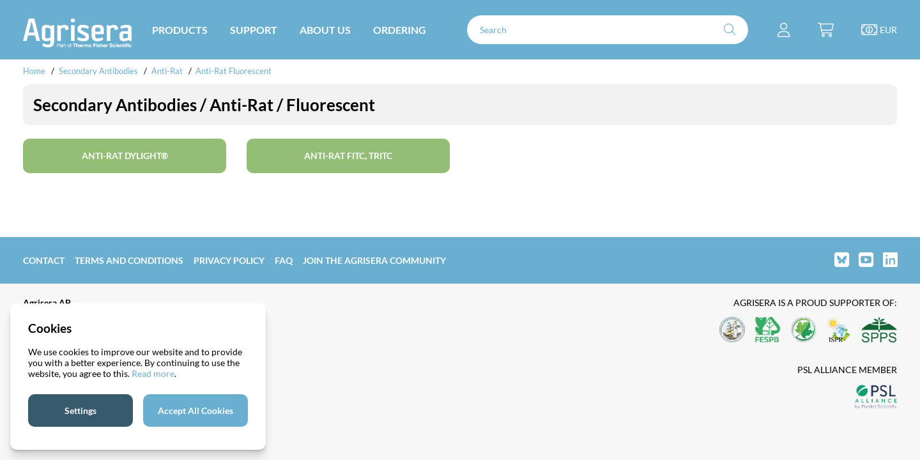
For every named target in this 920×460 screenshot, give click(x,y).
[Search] (607, 29)
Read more (153, 373)
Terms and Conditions (129, 260)
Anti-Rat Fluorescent (233, 71)
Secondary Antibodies (98, 71)
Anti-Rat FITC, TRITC (348, 155)
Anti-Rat (167, 71)
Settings (80, 410)
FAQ (284, 260)
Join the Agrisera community (374, 260)
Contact (44, 260)
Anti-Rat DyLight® (125, 155)
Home (34, 71)
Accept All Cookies (195, 410)
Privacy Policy (229, 260)
